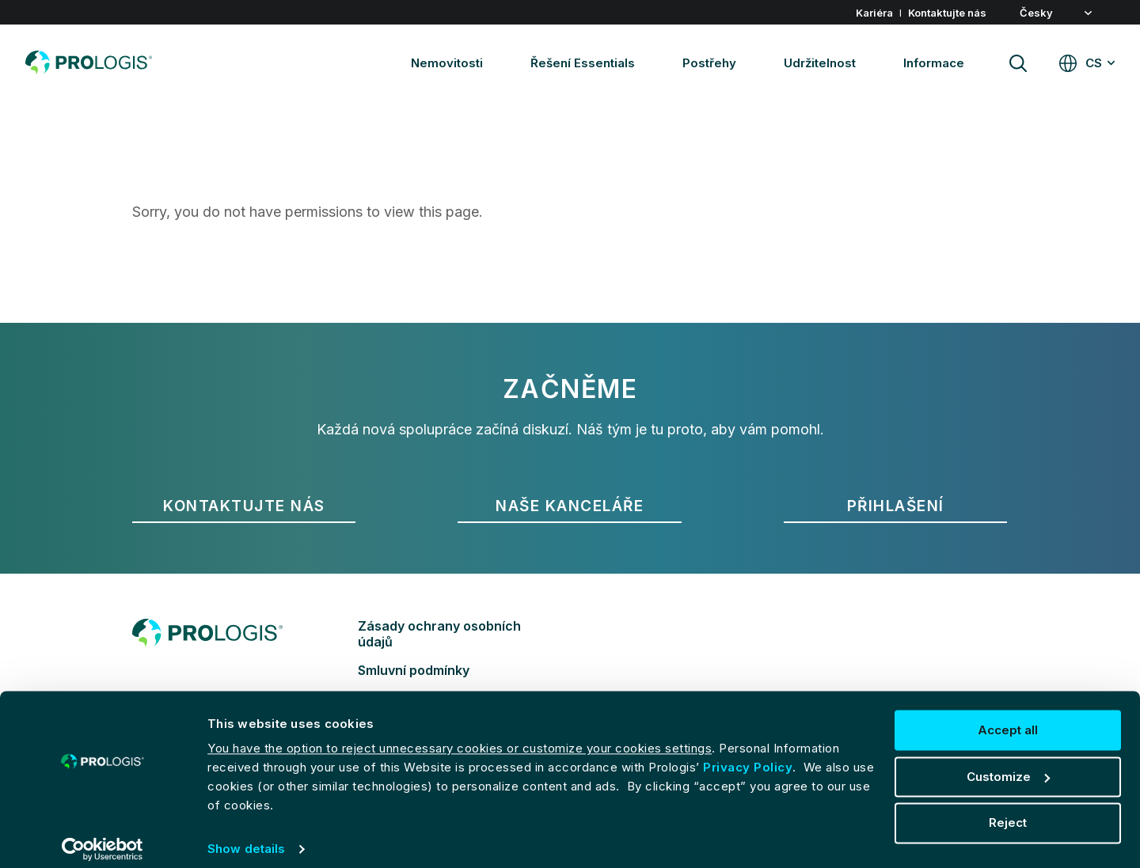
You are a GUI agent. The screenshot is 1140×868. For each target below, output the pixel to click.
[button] (1067, 13)
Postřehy (709, 62)
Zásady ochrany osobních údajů (439, 634)
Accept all (1008, 718)
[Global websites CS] (1087, 63)
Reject (1008, 810)
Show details (246, 836)
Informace (933, 62)
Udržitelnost (820, 62)
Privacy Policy (747, 755)
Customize (1008, 764)
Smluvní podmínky (413, 670)
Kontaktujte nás (947, 12)
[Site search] (1018, 63)
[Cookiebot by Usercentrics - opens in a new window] (102, 837)
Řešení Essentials (582, 62)
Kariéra (874, 12)
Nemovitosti (447, 62)
